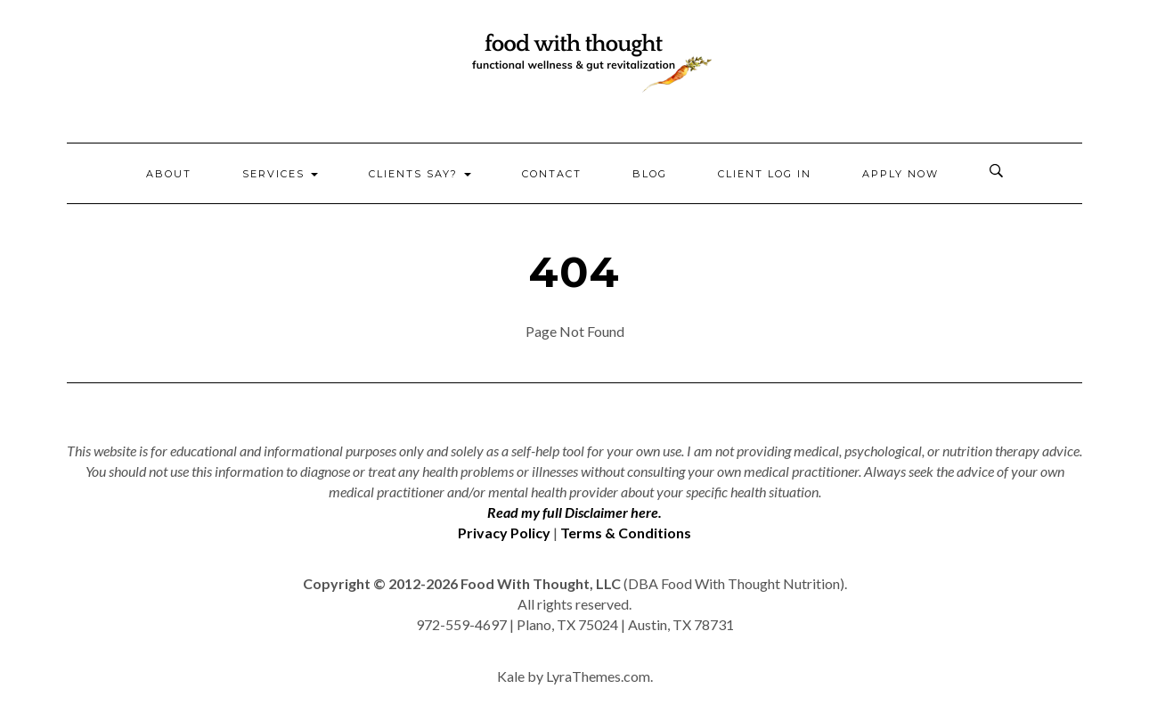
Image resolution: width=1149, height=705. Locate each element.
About (169, 174)
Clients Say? (420, 174)
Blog (649, 174)
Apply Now (900, 174)
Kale (511, 676)
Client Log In (764, 174)
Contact (552, 174)
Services (280, 174)
